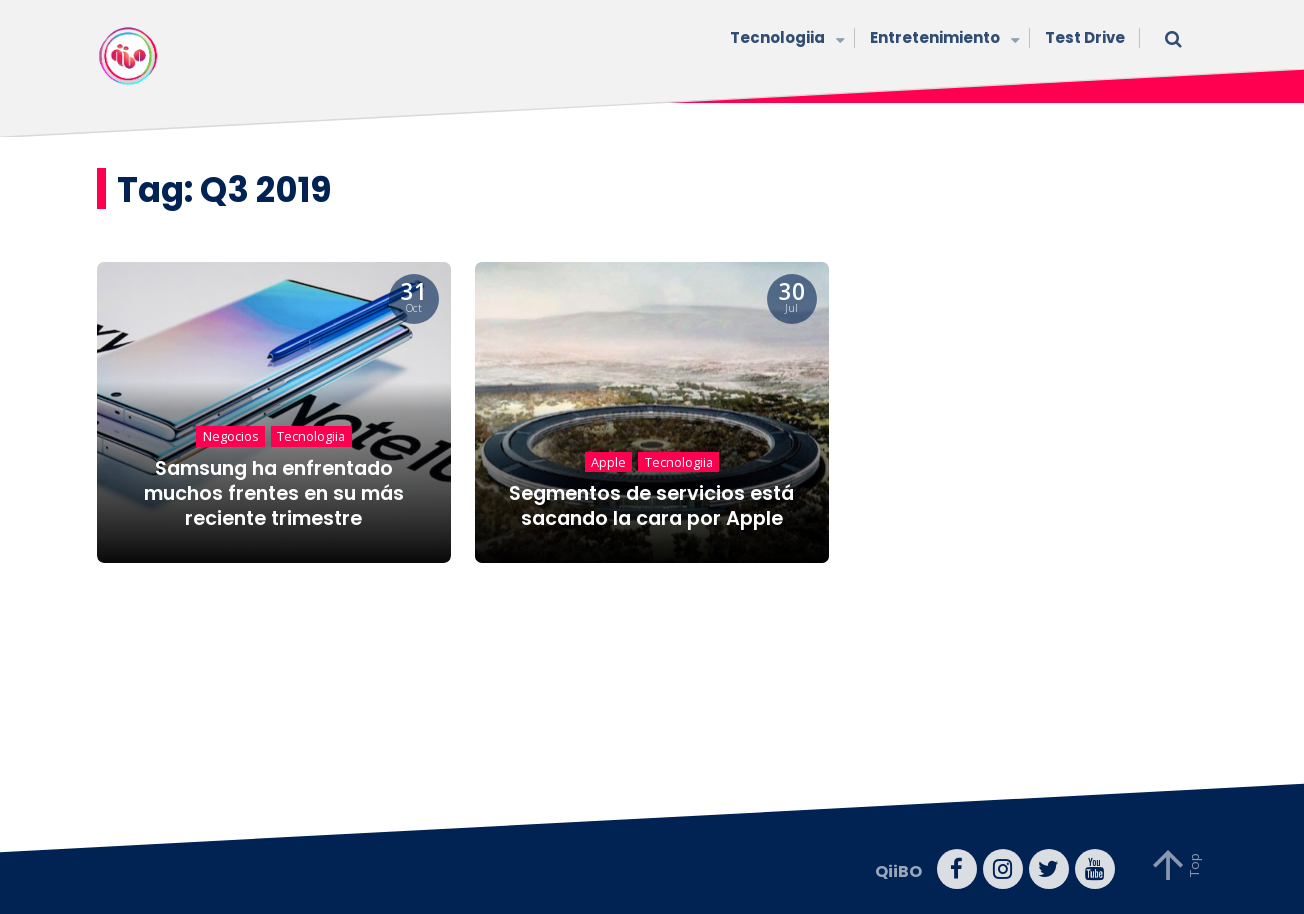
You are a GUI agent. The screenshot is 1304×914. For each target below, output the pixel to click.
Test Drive (1085, 37)
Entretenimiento (942, 39)
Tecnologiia (785, 39)
